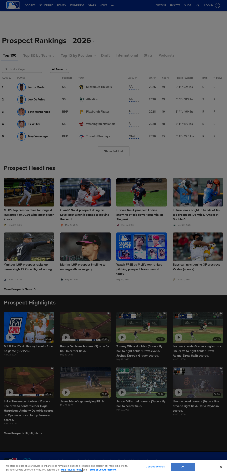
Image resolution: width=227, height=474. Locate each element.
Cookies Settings (155, 466)
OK (182, 466)
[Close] (221, 466)
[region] (113, 467)
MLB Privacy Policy (71, 469)
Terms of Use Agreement (102, 469)
